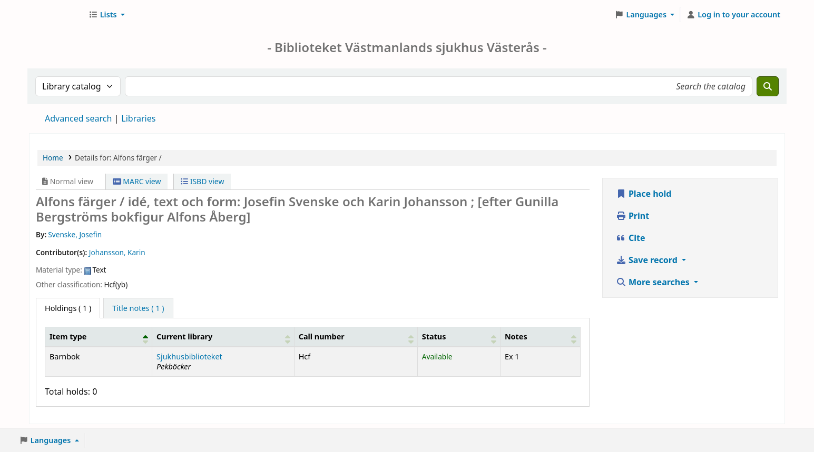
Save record (648, 260)
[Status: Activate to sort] (458, 336)
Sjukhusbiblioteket (189, 356)
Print (632, 216)
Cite (630, 238)
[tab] (138, 308)
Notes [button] (516, 336)
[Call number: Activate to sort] (355, 336)
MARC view (137, 181)
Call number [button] (322, 336)
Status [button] (434, 336)
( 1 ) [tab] (68, 308)
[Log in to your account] (733, 15)
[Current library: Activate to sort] (223, 336)
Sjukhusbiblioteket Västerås (56, 14)
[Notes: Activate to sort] (540, 336)
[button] (106, 15)
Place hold (644, 193)
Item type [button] (68, 336)
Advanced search (78, 118)
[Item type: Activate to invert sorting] (98, 336)
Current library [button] (184, 336)
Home (53, 158)
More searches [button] (654, 282)
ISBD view (202, 181)
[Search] (768, 86)
